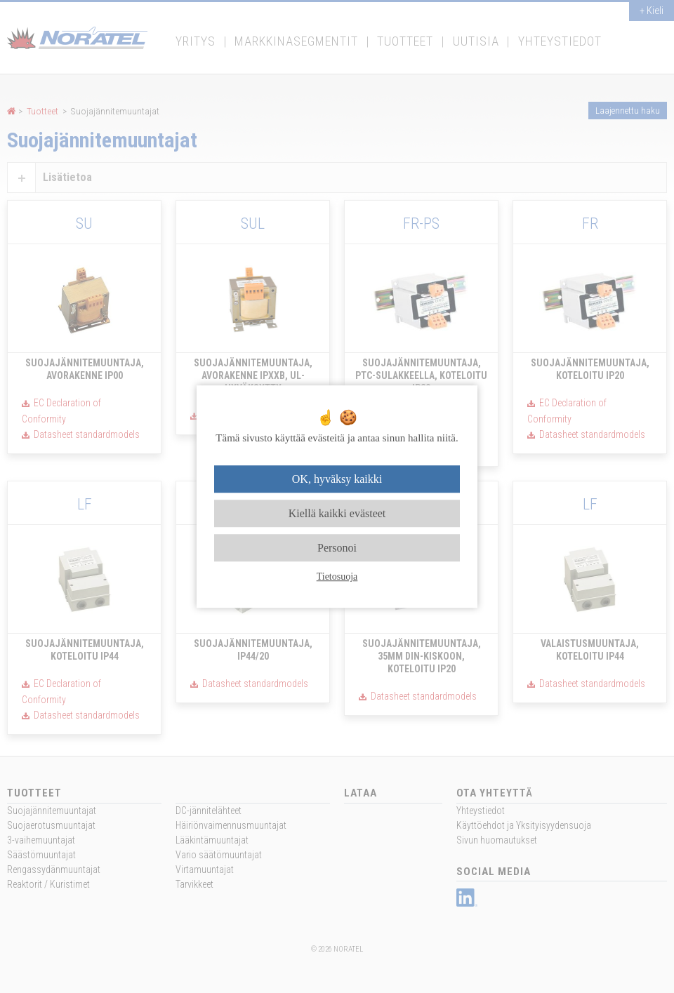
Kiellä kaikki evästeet (337, 513)
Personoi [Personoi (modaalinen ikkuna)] (337, 548)
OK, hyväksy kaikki (337, 479)
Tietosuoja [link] (337, 576)
